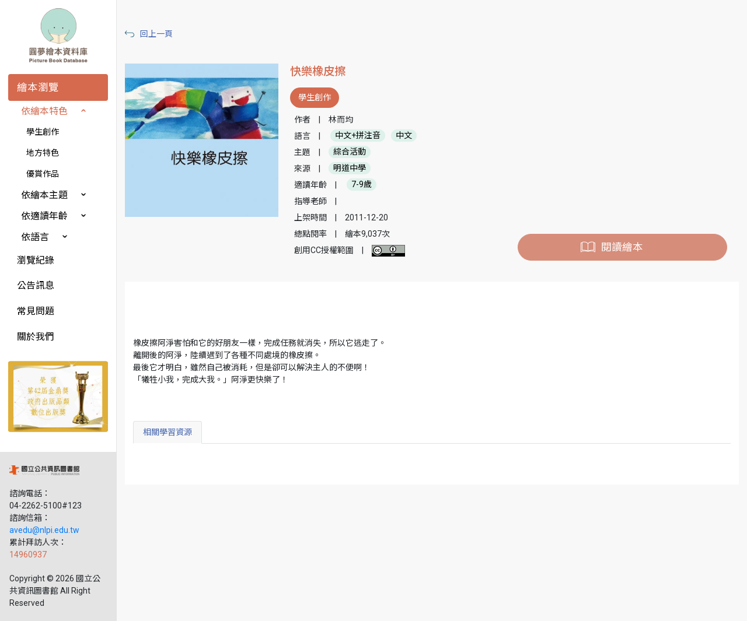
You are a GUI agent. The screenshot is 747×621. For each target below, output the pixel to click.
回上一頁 (156, 33)
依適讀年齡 (44, 216)
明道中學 (349, 168)
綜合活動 (349, 152)
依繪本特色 (44, 111)
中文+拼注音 (358, 136)
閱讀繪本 (622, 247)
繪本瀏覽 (38, 87)
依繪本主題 (44, 195)
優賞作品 (42, 173)
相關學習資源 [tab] (167, 432)
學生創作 (42, 131)
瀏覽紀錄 (35, 260)
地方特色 (42, 152)
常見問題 (35, 311)
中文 (404, 136)
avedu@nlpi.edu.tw (44, 530)
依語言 (35, 237)
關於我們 (35, 336)
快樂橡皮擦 (317, 71)
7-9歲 (361, 185)
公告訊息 (35, 285)
